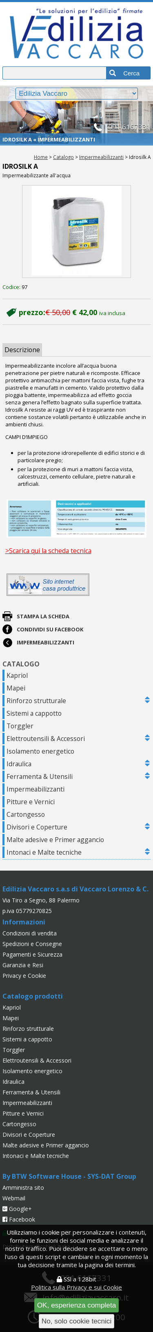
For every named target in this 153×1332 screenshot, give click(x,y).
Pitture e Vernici (31, 801)
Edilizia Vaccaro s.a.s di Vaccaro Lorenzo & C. (75, 888)
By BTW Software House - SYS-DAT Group (69, 1176)
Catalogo (63, 157)
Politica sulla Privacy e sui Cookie (76, 1287)
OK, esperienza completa (76, 1305)
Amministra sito (23, 1187)
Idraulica (19, 763)
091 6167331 (129, 127)
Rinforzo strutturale (36, 700)
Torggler (20, 725)
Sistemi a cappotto (34, 713)
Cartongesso (26, 814)
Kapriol (17, 675)
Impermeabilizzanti (101, 157)
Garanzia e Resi (22, 965)
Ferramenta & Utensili (40, 776)
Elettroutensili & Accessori (46, 738)
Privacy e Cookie (24, 975)
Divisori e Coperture (37, 827)
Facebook (18, 1219)
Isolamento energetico (40, 751)
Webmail (13, 1198)
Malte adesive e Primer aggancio (55, 839)
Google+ (17, 1209)
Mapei (16, 688)
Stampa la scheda (43, 616)
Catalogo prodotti (32, 996)
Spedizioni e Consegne (32, 944)
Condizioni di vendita (29, 933)
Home (41, 157)
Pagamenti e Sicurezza (32, 954)
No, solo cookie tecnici (77, 1321)
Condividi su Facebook (50, 629)
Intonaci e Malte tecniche (44, 852)
